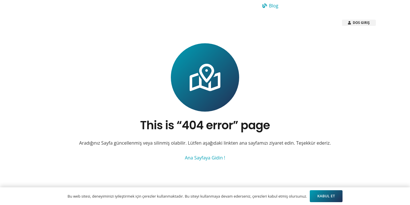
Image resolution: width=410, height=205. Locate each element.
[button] (170, 22)
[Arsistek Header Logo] (59, 22)
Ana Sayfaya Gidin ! (205, 158)
